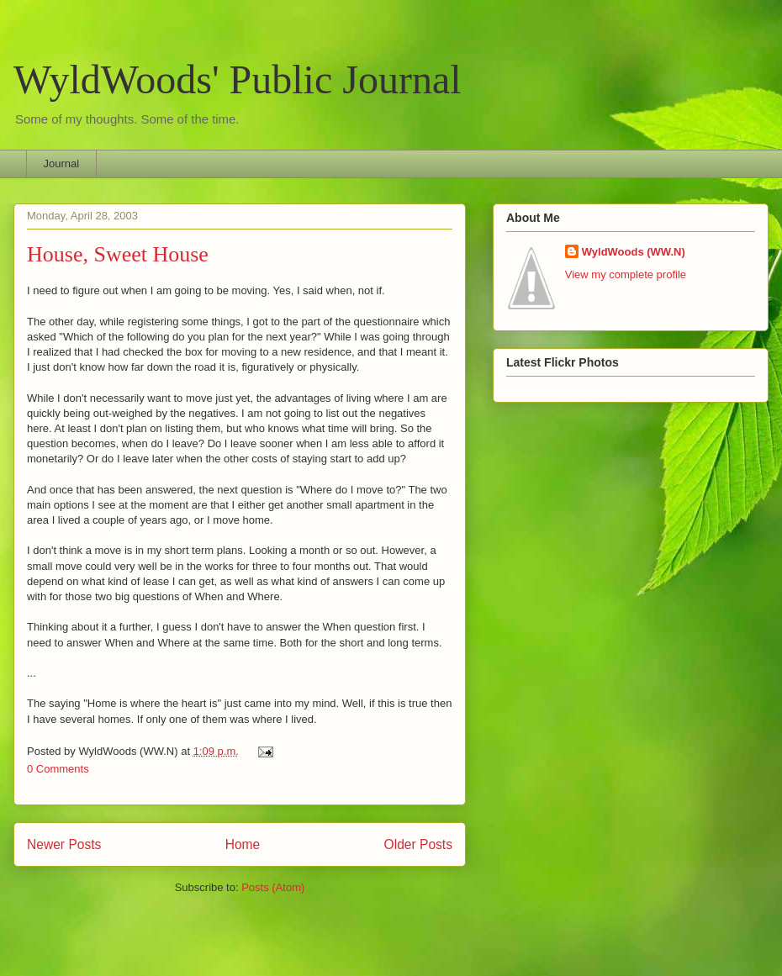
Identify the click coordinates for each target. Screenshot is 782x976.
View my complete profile (625, 274)
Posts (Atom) (272, 887)
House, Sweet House (118, 254)
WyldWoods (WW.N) (633, 251)
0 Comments (58, 768)
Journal (62, 163)
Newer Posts (64, 844)
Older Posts (418, 844)
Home (243, 844)
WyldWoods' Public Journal (237, 79)
